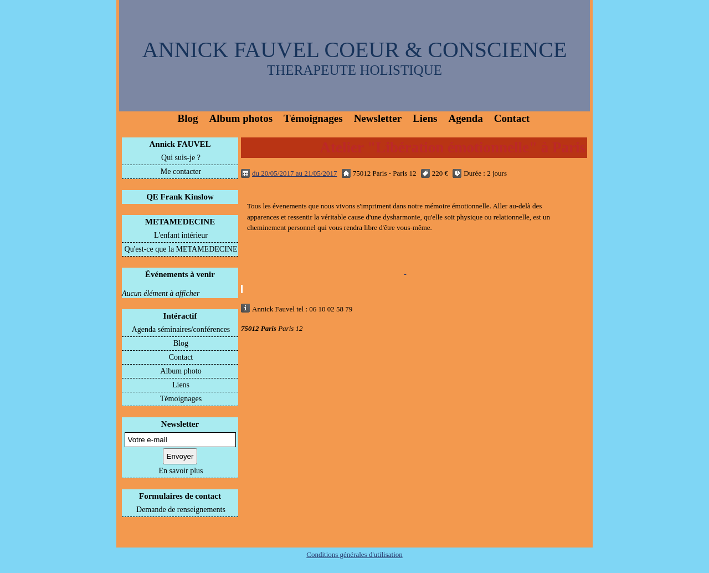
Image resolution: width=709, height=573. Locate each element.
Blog (188, 118)
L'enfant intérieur (181, 235)
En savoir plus (180, 471)
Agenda (466, 118)
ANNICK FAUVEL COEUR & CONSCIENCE (354, 49)
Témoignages (313, 118)
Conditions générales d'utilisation (354, 554)
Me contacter (181, 171)
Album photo (180, 371)
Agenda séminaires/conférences (181, 329)
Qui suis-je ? (181, 158)
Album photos (241, 118)
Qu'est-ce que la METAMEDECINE (181, 249)
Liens (425, 118)
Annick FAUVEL (180, 144)
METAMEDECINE (180, 221)
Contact (512, 118)
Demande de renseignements (180, 509)
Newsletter (378, 118)
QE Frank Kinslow (180, 196)
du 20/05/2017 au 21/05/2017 (294, 173)
